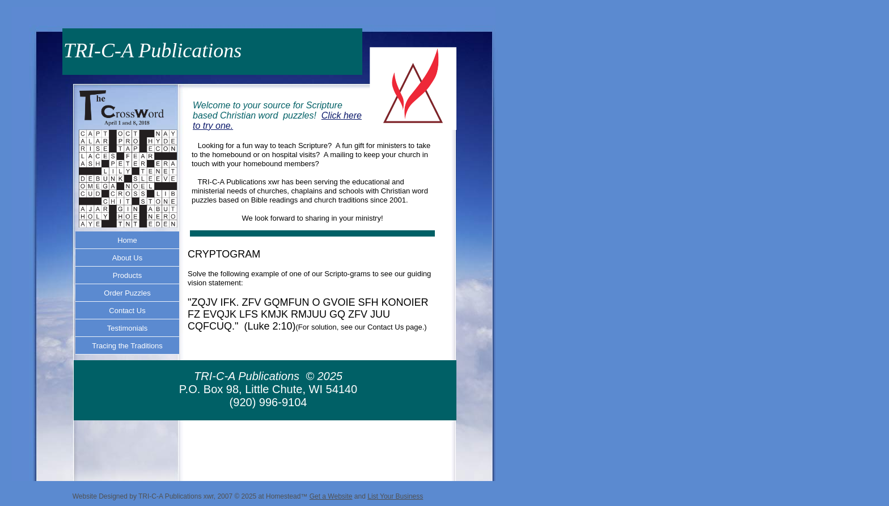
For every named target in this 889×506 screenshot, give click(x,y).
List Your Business (395, 496)
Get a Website (331, 496)
